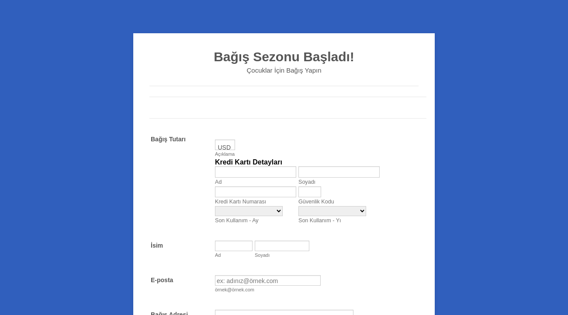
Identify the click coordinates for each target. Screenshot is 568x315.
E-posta (162, 280)
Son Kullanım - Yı (319, 220)
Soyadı (306, 182)
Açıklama (225, 154)
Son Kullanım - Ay (237, 220)
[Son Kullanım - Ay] (249, 211)
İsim (157, 245)
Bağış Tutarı (168, 139)
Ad (218, 182)
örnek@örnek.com (234, 289)
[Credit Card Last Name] (339, 171)
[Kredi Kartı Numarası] (255, 191)
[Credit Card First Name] (255, 171)
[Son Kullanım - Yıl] (332, 211)
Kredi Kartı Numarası (240, 202)
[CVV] (309, 191)
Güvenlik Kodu (316, 202)
